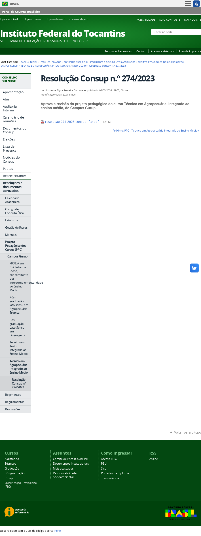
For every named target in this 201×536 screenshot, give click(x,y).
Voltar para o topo (187, 432)
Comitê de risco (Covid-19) (70, 459)
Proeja (9, 478)
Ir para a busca (57, 19)
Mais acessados (63, 468)
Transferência (110, 478)
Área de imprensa (190, 51)
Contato (141, 51)
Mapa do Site (192, 19)
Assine (153, 459)
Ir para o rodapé (79, 19)
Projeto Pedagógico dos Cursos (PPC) (160, 62)
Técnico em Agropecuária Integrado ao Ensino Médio (53, 65)
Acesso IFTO (109, 459)
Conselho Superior (75, 62)
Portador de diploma (115, 473)
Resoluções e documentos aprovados (112, 62)
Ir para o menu (35, 19)
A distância (12, 459)
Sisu (103, 468)
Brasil (14, 4)
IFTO (42, 62)
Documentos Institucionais (71, 464)
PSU (103, 464)
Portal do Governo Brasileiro (21, 12)
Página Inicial (29, 62)
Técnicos (10, 464)
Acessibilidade (146, 19)
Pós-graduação (15, 473)
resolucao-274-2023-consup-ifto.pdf (70, 122)
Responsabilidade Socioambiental (64, 475)
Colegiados (54, 62)
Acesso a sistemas (162, 51)
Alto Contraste (169, 19)
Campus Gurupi (9, 65)
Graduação (12, 468)
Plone (57, 530)
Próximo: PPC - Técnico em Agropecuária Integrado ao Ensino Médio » (156, 130)
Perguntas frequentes (118, 51)
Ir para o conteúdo (11, 19)
